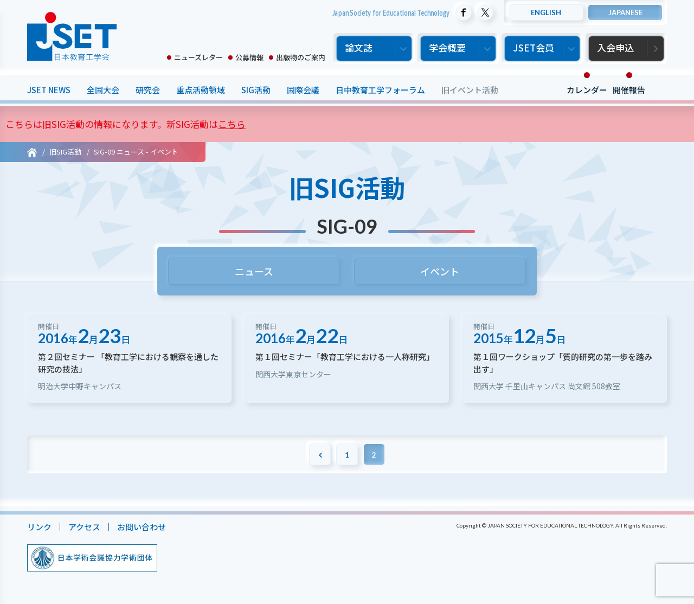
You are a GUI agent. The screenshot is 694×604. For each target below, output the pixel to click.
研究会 (148, 89)
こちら (232, 124)
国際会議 (303, 89)
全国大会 (103, 89)
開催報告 (629, 89)
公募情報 (249, 57)
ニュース (254, 271)
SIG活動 (256, 89)
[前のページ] (320, 454)
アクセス (84, 526)
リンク (39, 526)
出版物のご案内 (300, 57)
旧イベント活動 (469, 89)
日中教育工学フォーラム (380, 89)
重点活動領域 (200, 89)
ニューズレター (198, 57)
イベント (440, 271)
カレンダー (587, 89)
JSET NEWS (48, 89)
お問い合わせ (141, 526)
